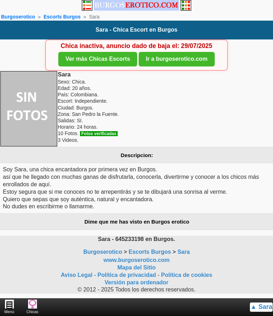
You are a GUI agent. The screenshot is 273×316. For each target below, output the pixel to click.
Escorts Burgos (61, 17)
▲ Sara (261, 306)
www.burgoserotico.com (136, 260)
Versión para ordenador (136, 282)
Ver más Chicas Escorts (97, 59)
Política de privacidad (126, 275)
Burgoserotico (18, 17)
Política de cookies (186, 275)
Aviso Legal (76, 275)
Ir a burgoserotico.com (176, 59)
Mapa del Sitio (136, 267)
